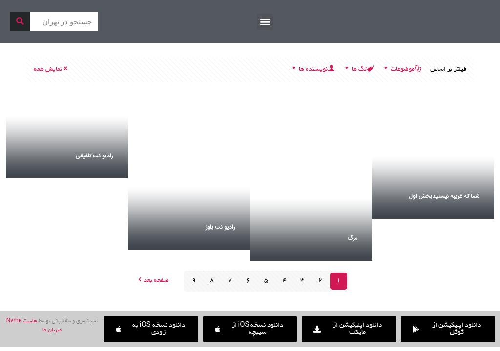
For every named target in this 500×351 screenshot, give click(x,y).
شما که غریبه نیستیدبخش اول (444, 196)
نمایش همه (51, 69)
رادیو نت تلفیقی (94, 156)
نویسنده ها (312, 69)
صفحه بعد (153, 280)
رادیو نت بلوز (220, 227)
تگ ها (358, 69)
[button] (265, 22)
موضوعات (401, 69)
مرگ (352, 238)
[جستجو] (20, 21)
